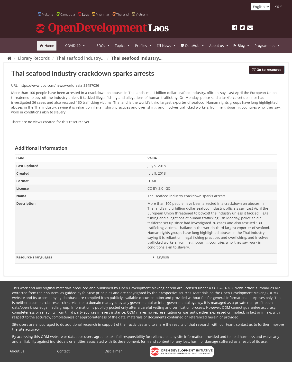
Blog (244, 46)
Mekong (47, 14)
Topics (122, 46)
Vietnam (141, 14)
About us (219, 46)
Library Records (34, 58)
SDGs (103, 46)
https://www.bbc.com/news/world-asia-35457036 (59, 85)
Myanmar (102, 14)
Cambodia (67, 14)
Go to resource (266, 69)
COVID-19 (75, 46)
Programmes (267, 46)
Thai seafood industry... (80, 58)
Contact (63, 351)
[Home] (9, 58)
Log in (278, 6)
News (169, 46)
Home (49, 45)
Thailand (122, 14)
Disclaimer (113, 351)
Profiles (143, 46)
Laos (85, 14)
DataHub (194, 46)
